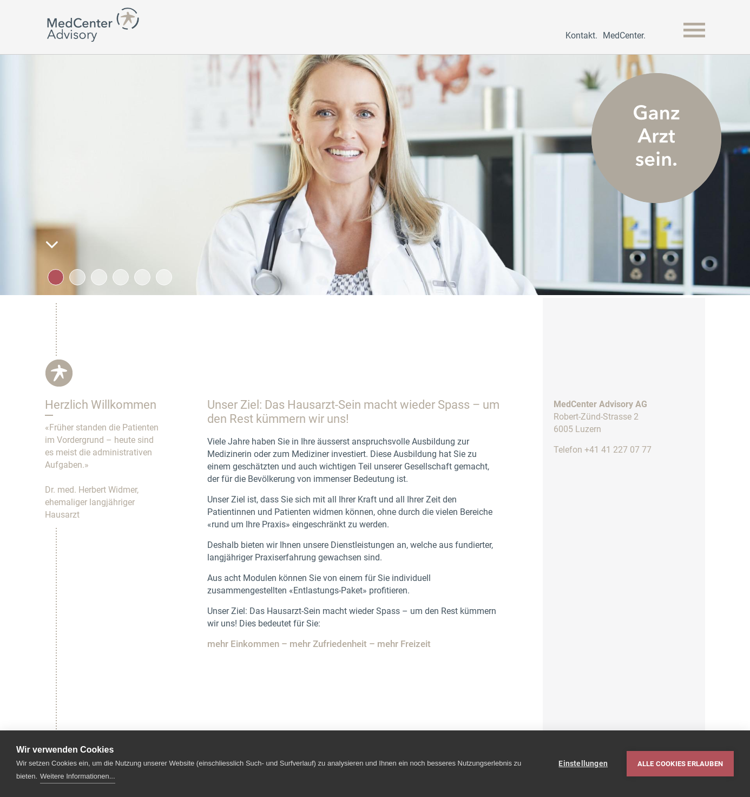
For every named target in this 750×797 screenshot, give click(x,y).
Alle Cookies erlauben (680, 764)
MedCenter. (624, 35)
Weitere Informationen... (77, 776)
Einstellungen (583, 763)
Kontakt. (581, 35)
